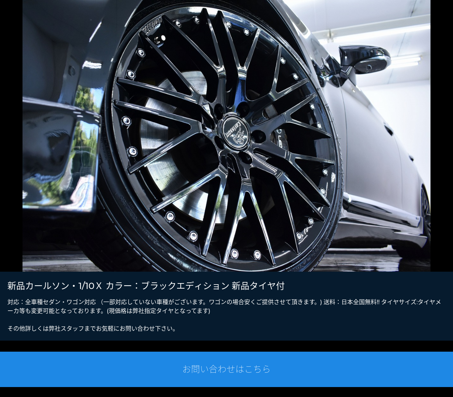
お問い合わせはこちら (226, 369)
